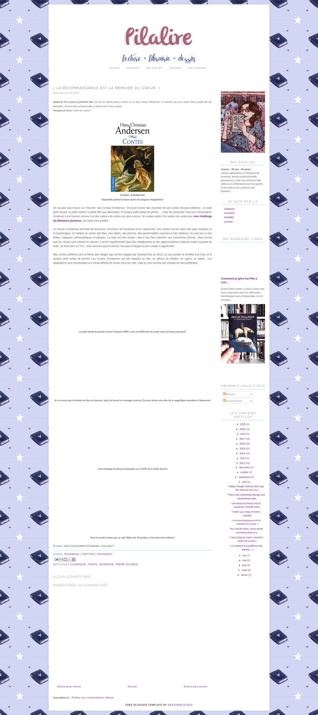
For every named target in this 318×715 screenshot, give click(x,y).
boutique (176, 67)
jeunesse (106, 564)
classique (78, 564)
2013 (243, 458)
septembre (245, 477)
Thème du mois (126, 564)
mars (245, 570)
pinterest (105, 554)
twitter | (89, 554)
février (245, 575)
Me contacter (197, 67)
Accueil (114, 67)
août (244, 482)
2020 (243, 429)
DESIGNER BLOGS (180, 705)
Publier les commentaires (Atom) (93, 697)
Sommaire (133, 67)
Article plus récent (69, 686)
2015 (243, 448)
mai (244, 560)
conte (92, 564)
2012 (243, 463)
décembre (244, 467)
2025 (243, 424)
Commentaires (232, 400)
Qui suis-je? (155, 67)
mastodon (229, 213)
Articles (229, 394)
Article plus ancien (196, 686)
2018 (243, 434)
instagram (229, 208)
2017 (243, 438)
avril (244, 565)
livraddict (229, 217)
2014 (243, 453)
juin (244, 555)
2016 (243, 443)
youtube (228, 221)
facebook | (73, 554)
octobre (244, 472)
